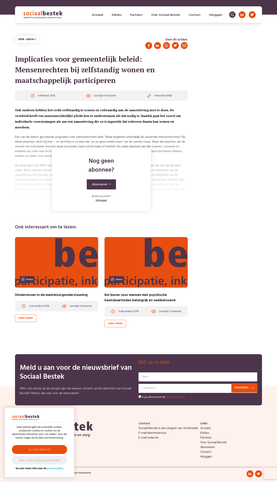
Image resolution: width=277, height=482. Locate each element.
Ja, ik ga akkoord (39, 449)
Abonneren (207, 447)
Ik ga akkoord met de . (164, 397)
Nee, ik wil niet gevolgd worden (39, 460)
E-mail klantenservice (152, 433)
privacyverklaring (175, 397)
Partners (136, 15)
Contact (195, 15)
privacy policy (55, 468)
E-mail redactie (148, 437)
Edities (117, 15)
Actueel (97, 15)
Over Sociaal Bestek (165, 15)
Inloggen (215, 15)
